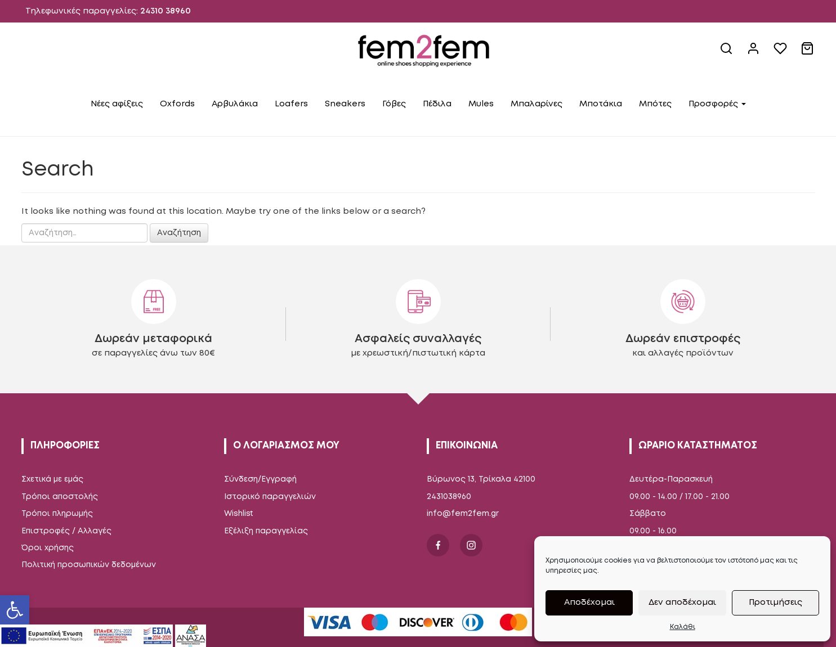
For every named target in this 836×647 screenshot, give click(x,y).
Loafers (291, 104)
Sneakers (345, 104)
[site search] (727, 53)
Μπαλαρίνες (536, 104)
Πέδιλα (437, 104)
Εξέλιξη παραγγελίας (266, 531)
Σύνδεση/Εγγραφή (260, 479)
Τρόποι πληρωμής (57, 513)
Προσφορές (717, 104)
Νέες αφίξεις (117, 104)
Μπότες (655, 104)
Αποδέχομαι (589, 602)
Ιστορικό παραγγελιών (270, 496)
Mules (481, 104)
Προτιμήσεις (775, 602)
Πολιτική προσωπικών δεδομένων (88, 564)
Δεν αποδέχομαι (682, 602)
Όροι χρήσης (47, 548)
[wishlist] (781, 53)
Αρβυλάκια (235, 104)
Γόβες (394, 104)
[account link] (754, 53)
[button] (14, 609)
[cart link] (808, 53)
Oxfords (177, 104)
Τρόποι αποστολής (59, 496)
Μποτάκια (600, 104)
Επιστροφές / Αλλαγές (66, 531)
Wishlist (238, 513)
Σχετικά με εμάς (52, 479)
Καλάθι (682, 627)
